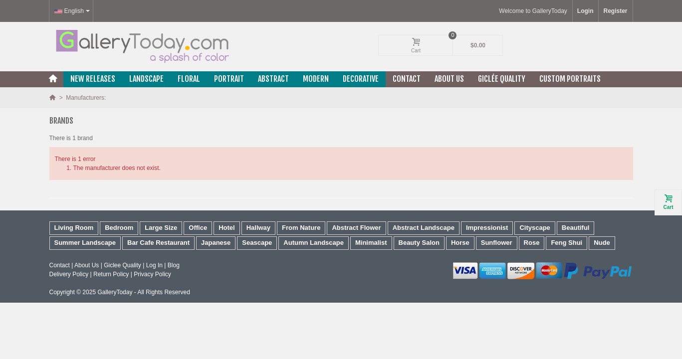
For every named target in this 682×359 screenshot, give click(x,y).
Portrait (229, 79)
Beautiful (576, 227)
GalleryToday (114, 292)
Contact (407, 79)
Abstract (273, 79)
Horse (460, 242)
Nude (602, 242)
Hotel (227, 227)
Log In (154, 265)
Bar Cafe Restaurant (158, 242)
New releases (92, 79)
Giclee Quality (122, 265)
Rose (532, 242)
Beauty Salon (419, 242)
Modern (316, 79)
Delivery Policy (69, 274)
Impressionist (487, 227)
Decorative (361, 79)
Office (198, 227)
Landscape (146, 79)
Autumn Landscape (313, 242)
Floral (189, 79)
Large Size (161, 227)
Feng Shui (566, 242)
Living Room (74, 227)
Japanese (215, 242)
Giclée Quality (501, 79)
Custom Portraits (570, 79)
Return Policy (111, 274)
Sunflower (496, 242)
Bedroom (119, 227)
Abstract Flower (356, 227)
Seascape (257, 242)
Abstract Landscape (424, 227)
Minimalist (371, 242)
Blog (174, 265)
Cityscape (534, 227)
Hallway (258, 227)
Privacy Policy (152, 274)
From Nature (301, 227)
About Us (449, 79)
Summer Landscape (85, 242)
